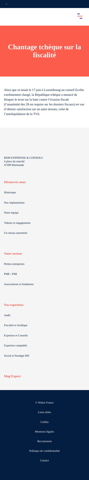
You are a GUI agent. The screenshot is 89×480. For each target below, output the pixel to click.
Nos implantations (14, 202)
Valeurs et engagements (17, 223)
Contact (44, 460)
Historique (10, 192)
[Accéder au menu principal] (80, 16)
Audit (7, 315)
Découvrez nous (15, 182)
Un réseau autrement (15, 233)
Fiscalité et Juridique (16, 325)
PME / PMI (10, 274)
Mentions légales (44, 431)
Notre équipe (11, 212)
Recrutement (44, 441)
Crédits (44, 422)
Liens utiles (44, 412)
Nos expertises (14, 305)
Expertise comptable (15, 345)
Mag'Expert (12, 376)
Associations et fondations (19, 284)
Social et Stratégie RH (16, 355)
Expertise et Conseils (16, 335)
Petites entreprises (14, 264)
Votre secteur (13, 253)
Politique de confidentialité (44, 451)
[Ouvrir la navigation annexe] (6, 4)
